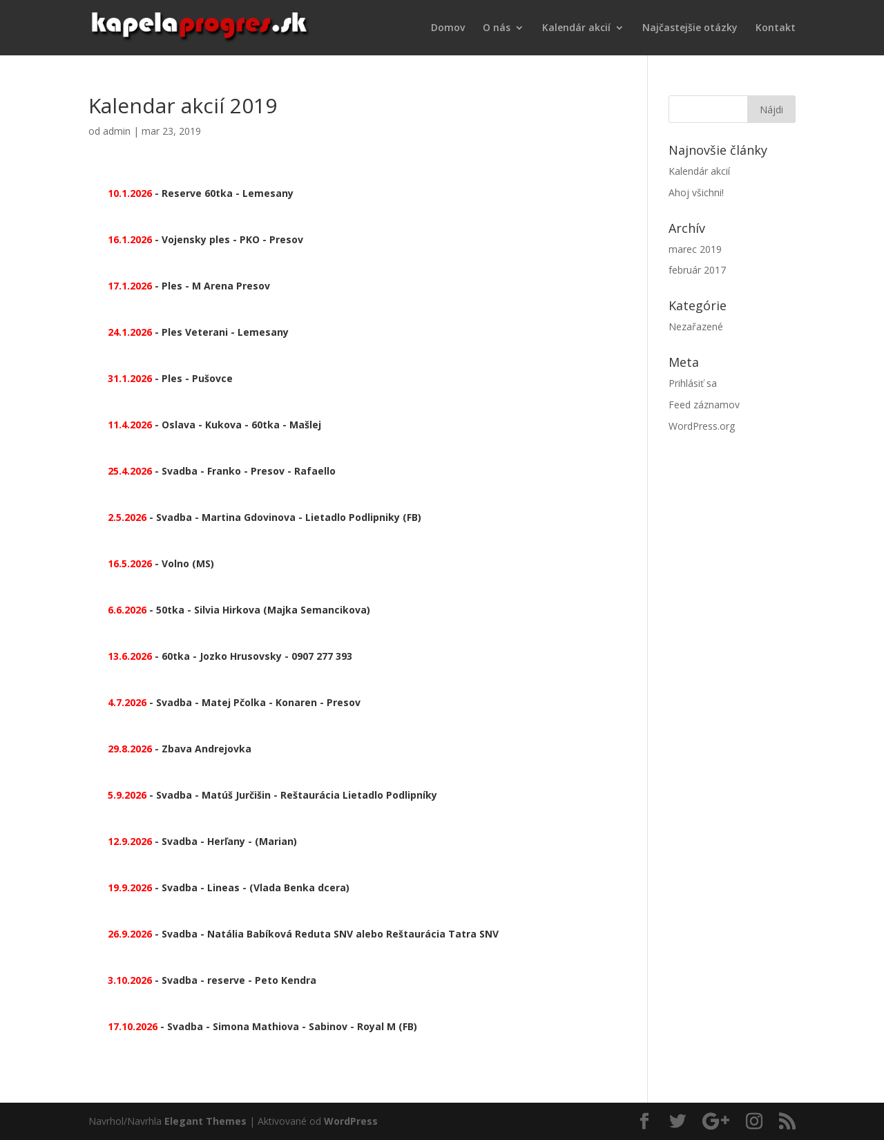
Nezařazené (696, 326)
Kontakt (776, 28)
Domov (448, 28)
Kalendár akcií (576, 28)
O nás (496, 28)
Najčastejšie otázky (690, 28)
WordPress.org (702, 426)
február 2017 (697, 269)
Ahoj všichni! (696, 192)
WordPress (351, 1121)
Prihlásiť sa (693, 383)
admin (117, 130)
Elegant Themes (205, 1121)
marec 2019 (695, 249)
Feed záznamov (704, 404)
